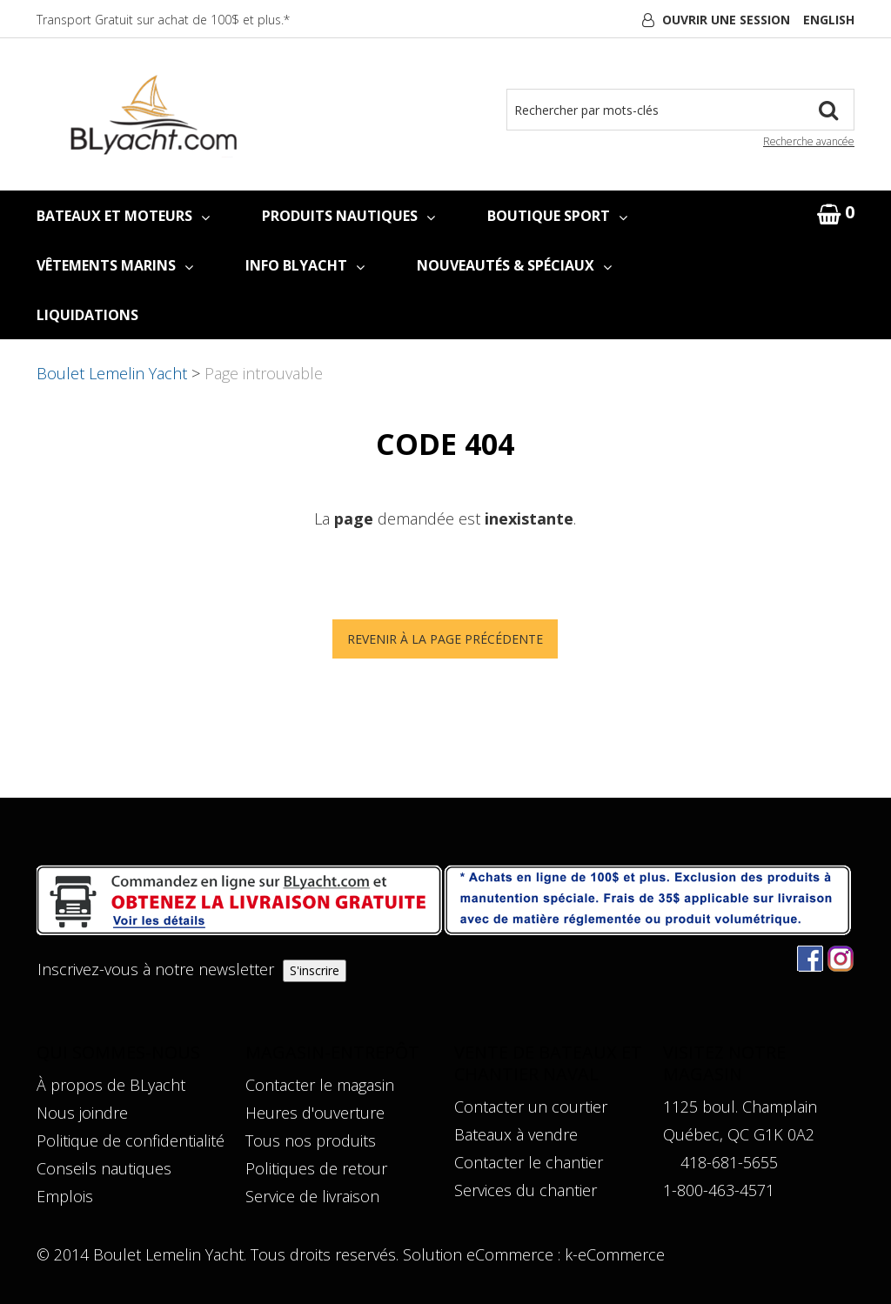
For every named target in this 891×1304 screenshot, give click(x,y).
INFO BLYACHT (305, 265)
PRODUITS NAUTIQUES (348, 215)
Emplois (65, 1196)
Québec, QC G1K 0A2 (738, 1134)
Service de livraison (312, 1196)
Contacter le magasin (319, 1084)
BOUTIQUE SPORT (557, 215)
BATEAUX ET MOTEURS (123, 215)
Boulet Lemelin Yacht (112, 373)
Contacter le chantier (528, 1162)
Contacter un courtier (530, 1106)
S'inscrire (314, 970)
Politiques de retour (316, 1168)
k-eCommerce (615, 1254)
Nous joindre (82, 1112)
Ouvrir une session (726, 19)
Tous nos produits (310, 1140)
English (828, 19)
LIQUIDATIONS (87, 314)
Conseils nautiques (104, 1168)
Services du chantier (525, 1190)
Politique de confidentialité (130, 1140)
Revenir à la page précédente (445, 639)
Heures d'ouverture (315, 1112)
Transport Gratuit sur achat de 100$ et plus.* (163, 19)
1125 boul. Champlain (740, 1106)
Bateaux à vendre (516, 1134)
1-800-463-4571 (718, 1190)
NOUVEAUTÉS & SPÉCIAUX (514, 265)
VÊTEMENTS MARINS (115, 265)
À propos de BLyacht (111, 1084)
